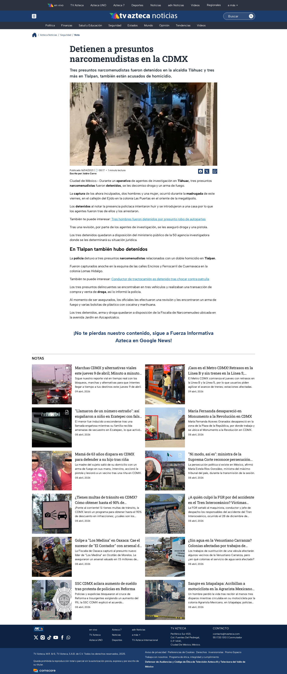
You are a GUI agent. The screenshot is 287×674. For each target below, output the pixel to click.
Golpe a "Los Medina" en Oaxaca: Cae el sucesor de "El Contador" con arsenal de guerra (108, 543)
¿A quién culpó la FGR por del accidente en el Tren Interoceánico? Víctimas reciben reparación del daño (221, 500)
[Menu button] (48, 16)
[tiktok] (49, 639)
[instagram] (42, 639)
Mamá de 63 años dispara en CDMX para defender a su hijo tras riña (104, 457)
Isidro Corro (89, 173)
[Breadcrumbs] (36, 34)
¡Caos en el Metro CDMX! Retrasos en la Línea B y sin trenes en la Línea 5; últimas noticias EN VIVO (220, 370)
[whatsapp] (68, 638)
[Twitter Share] (206, 171)
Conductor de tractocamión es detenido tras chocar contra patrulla (160, 279)
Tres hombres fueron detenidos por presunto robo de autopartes (158, 219)
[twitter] (35, 639)
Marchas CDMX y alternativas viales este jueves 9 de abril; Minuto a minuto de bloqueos (107, 370)
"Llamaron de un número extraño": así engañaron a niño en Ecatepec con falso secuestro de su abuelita (108, 413)
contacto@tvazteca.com (226, 633)
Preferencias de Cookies (181, 652)
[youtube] (55, 639)
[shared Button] (214, 171)
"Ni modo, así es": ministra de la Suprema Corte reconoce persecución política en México (219, 457)
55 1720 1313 (219, 637)
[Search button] (251, 16)
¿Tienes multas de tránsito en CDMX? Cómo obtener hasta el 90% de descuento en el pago (106, 500)
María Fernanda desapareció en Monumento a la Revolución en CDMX (220, 413)
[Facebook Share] (200, 171)
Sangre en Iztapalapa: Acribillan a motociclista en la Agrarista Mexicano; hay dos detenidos (220, 586)
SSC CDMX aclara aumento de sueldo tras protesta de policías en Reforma (106, 586)
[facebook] (62, 639)
